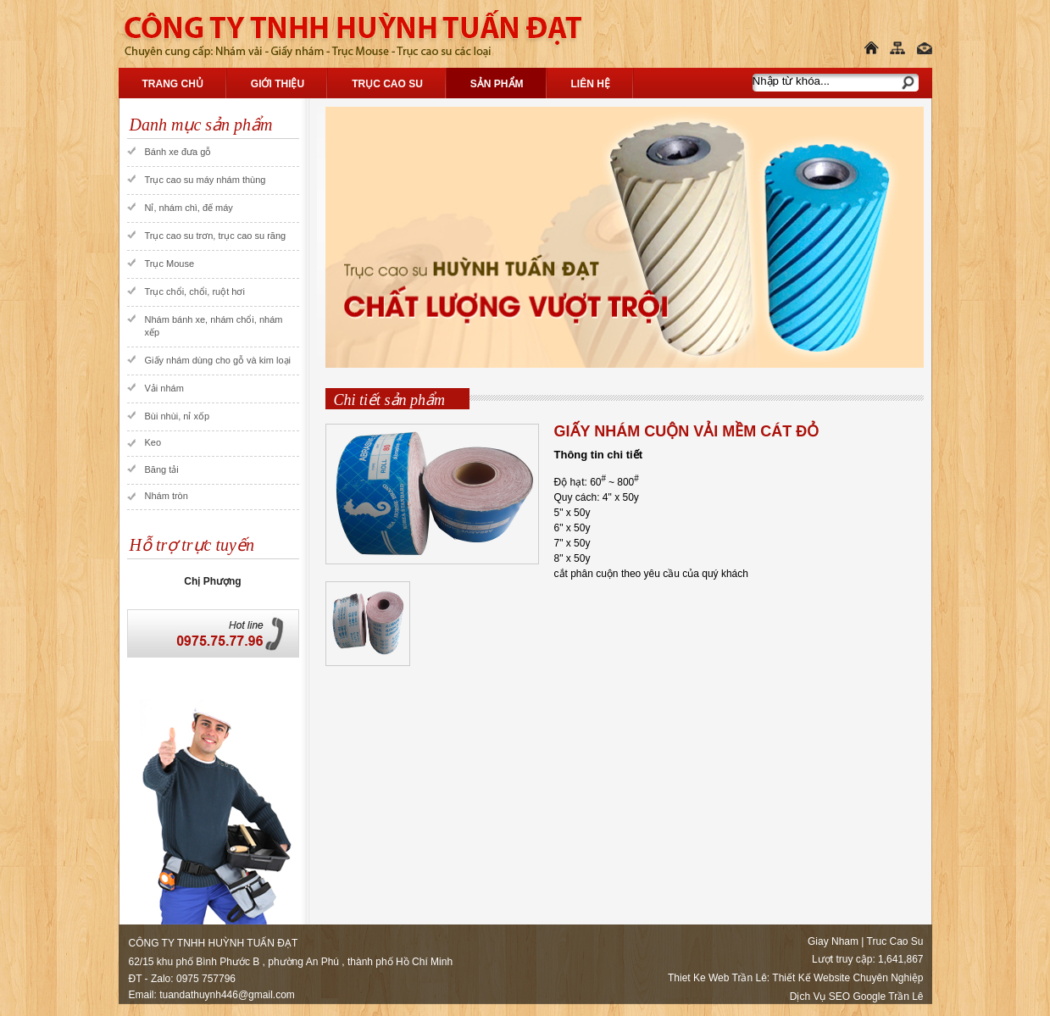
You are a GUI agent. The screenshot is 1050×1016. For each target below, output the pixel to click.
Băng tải (162, 469)
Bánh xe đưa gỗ (178, 152)
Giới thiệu (277, 84)
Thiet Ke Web (698, 978)
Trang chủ (172, 84)
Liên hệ (590, 84)
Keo (153, 442)
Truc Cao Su (895, 941)
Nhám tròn (166, 496)
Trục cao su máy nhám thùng (205, 180)
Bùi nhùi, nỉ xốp (177, 416)
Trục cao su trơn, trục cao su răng (215, 235)
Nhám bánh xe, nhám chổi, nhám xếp (214, 325)
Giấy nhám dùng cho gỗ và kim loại (218, 360)
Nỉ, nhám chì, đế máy (189, 208)
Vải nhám (164, 388)
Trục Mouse (170, 263)
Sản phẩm (497, 84)
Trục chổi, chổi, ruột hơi (195, 291)
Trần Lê (749, 978)
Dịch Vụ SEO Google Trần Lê (857, 996)
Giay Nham (833, 941)
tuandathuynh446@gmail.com (227, 995)
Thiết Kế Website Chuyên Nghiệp (847, 978)
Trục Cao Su (387, 84)
